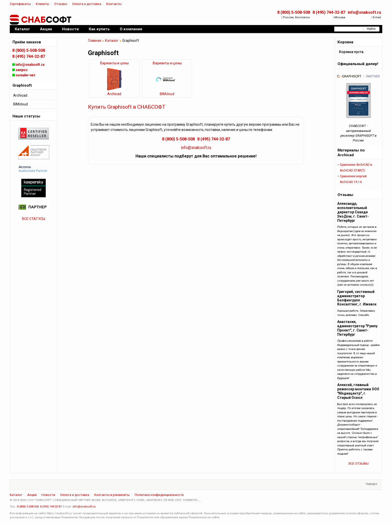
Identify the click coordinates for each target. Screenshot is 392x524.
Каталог (111, 41)
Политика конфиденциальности (159, 495)
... (199, 500)
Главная (94, 41)
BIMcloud (167, 94)
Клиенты (42, 4)
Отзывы (60, 4)
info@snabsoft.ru (364, 12)
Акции (31, 495)
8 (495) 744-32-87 (328, 12)
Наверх (371, 484)
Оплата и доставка (86, 4)
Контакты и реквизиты (112, 495)
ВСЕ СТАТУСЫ (33, 219)
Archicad (114, 94)
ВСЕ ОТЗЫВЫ (358, 463)
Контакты (114, 4)
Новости (48, 495)
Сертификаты (20, 4)
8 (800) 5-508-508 (293, 12)
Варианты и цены (114, 63)
